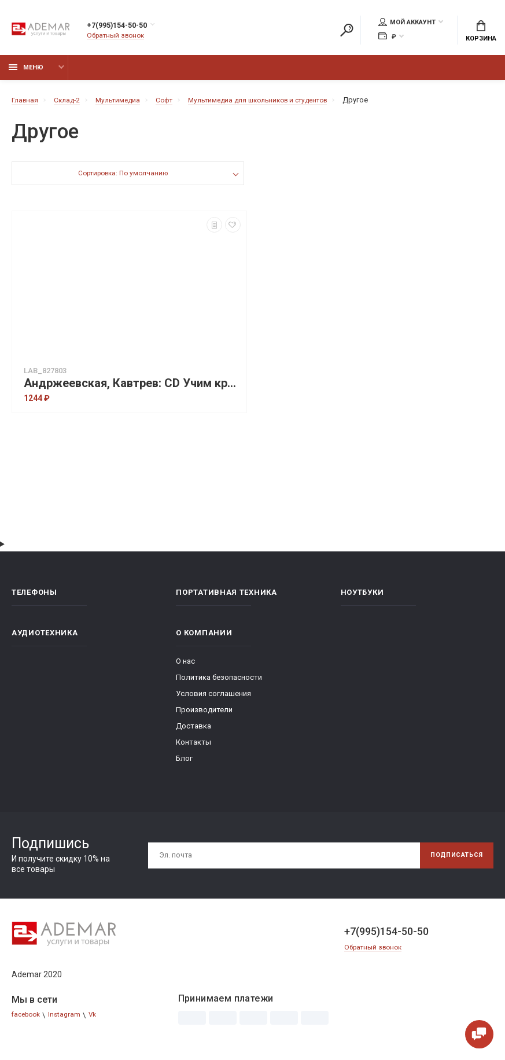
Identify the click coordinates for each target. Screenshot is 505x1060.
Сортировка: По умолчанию (122, 180)
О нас (185, 667)
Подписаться (452, 861)
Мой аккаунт (407, 24)
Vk (99, 1021)
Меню (26, 74)
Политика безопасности (219, 683)
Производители (204, 716)
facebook (28, 1021)
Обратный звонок (118, 37)
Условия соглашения (213, 699)
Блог (184, 764)
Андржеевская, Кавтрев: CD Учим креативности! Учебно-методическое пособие (132, 389)
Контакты (193, 748)
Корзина (481, 32)
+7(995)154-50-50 (129, 27)
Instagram (70, 1021)
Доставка (193, 732)
